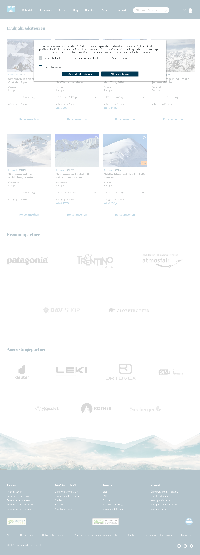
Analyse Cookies (120, 58)
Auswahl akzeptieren (80, 73)
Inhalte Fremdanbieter (55, 67)
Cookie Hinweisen (141, 52)
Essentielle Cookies (53, 58)
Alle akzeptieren (120, 73)
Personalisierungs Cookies (87, 58)
